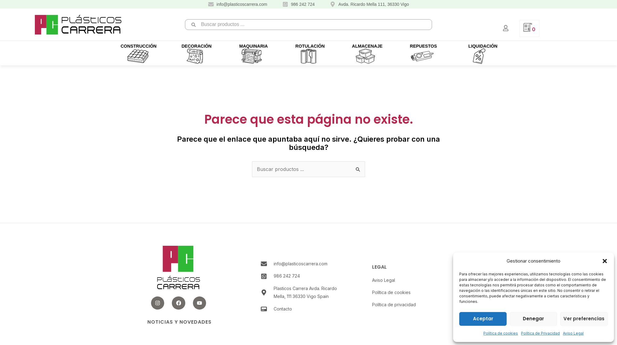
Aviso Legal (573, 333)
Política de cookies (500, 333)
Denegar (533, 318)
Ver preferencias (583, 318)
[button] (605, 261)
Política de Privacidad (540, 333)
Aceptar (483, 318)
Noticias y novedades (179, 321)
